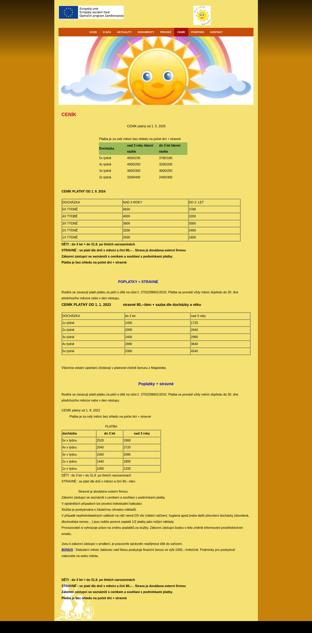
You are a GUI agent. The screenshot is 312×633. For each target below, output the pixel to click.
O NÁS (107, 32)
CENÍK (181, 32)
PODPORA (197, 32)
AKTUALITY (124, 32)
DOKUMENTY (145, 32)
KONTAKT (216, 32)
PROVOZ (165, 32)
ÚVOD (93, 32)
